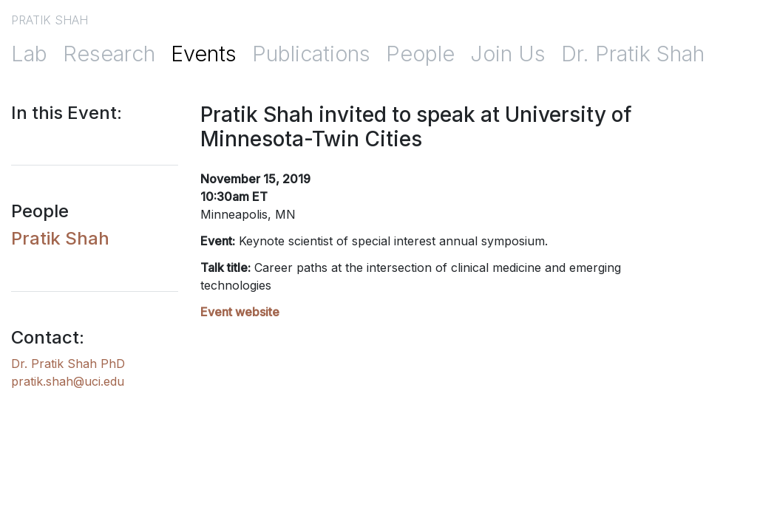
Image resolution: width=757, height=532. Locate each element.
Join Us (508, 53)
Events (204, 53)
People (420, 53)
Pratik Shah (60, 238)
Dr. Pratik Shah (633, 53)
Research (109, 53)
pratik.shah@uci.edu (67, 381)
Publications (311, 53)
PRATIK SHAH (49, 20)
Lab (29, 53)
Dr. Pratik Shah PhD (68, 363)
